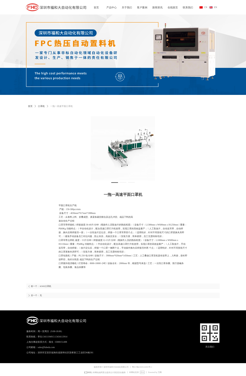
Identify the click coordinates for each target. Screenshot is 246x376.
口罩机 (41, 106)
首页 (30, 106)
